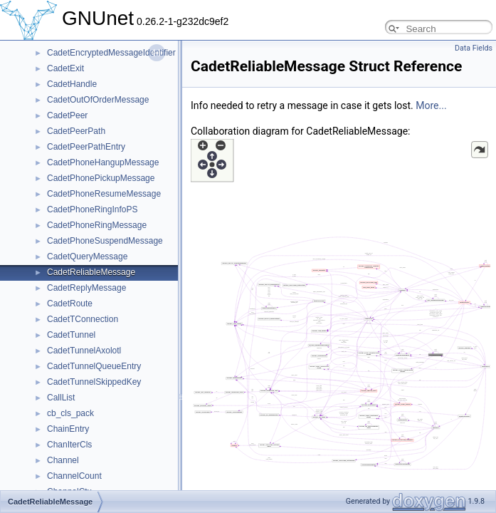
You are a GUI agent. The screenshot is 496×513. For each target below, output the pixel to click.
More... (431, 105)
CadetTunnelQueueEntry (94, 366)
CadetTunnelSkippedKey (94, 382)
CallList (61, 398)
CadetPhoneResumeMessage (104, 194)
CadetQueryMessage (87, 256)
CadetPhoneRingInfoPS (92, 209)
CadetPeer (67, 115)
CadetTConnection (82, 319)
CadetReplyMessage (86, 288)
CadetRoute (70, 304)
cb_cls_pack (70, 413)
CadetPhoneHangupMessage (103, 162)
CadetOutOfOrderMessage (98, 100)
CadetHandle (72, 84)
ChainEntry (68, 429)
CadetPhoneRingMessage (97, 225)
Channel (63, 460)
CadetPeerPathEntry (86, 147)
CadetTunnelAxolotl (84, 351)
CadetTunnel (71, 335)
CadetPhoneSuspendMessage (105, 241)
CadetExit (65, 68)
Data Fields (473, 48)
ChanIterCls (69, 445)
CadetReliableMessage (91, 272)
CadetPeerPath (76, 131)
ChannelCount (74, 476)
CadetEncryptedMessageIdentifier (111, 53)
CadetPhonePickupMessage (100, 178)
